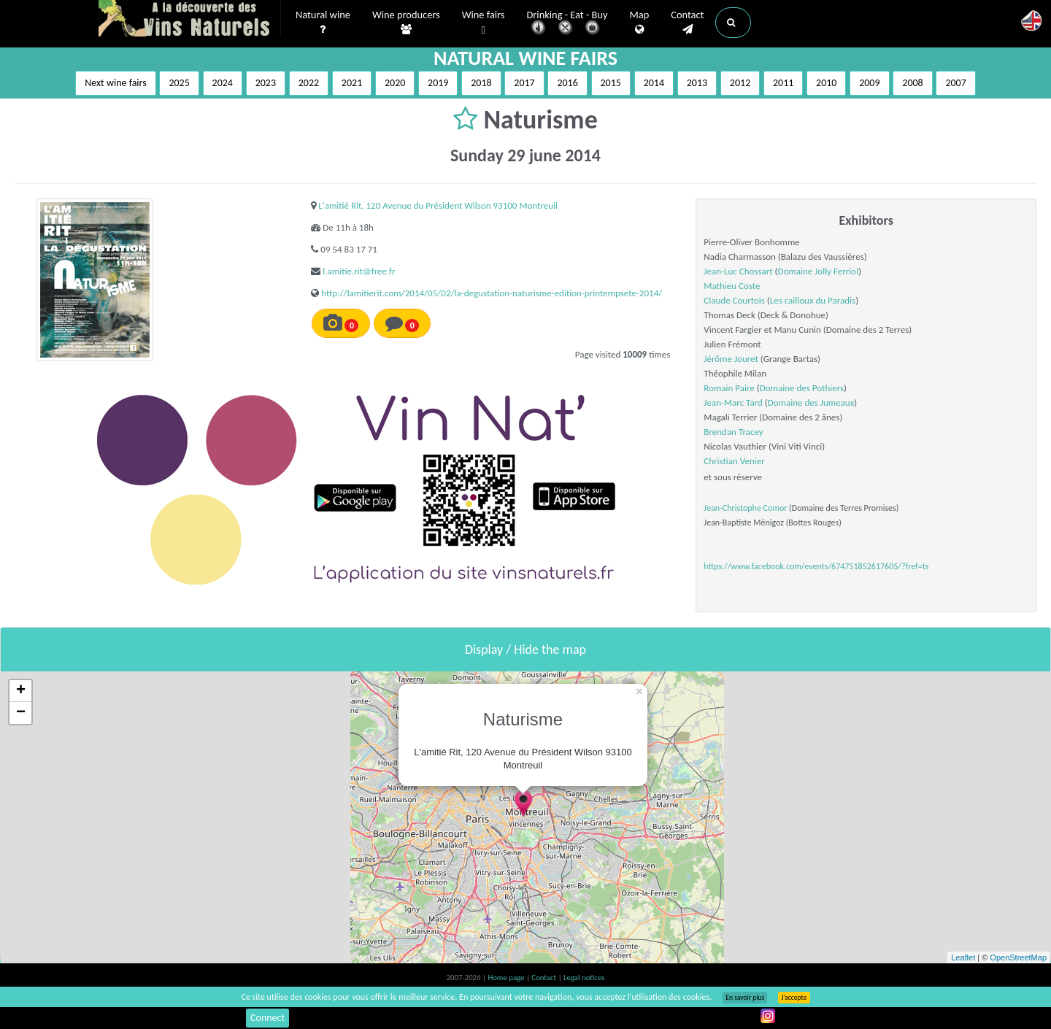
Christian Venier (734, 460)
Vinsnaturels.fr (190, 19)
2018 (481, 83)
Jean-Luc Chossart (738, 271)
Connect (267, 1017)
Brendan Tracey (733, 431)
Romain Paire (729, 387)
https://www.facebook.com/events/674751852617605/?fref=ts (816, 566)
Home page (507, 977)
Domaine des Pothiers (802, 387)
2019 (438, 83)
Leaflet (963, 957)
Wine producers (406, 22)
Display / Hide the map (525, 649)
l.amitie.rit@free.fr (359, 271)
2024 (222, 83)
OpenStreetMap (1018, 957)
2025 (179, 83)
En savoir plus (744, 997)
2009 (869, 83)
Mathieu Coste (732, 285)
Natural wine (323, 22)
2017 (524, 83)
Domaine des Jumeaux (811, 402)
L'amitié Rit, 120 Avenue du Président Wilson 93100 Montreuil (438, 205)
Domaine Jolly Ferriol (818, 271)
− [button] (21, 713)
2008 (912, 83)
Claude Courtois (734, 300)
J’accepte (793, 997)
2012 (740, 83)
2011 (783, 83)
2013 (697, 83)
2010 (826, 83)
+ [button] (21, 691)
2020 (395, 83)
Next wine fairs (116, 83)
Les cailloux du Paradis (812, 300)
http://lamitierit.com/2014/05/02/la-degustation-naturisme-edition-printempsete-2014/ (491, 293)
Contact (687, 22)
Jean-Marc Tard (733, 402)
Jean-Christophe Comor (745, 508)
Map (640, 22)
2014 (654, 83)
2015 (611, 83)
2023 (265, 83)
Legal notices (583, 977)
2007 (955, 83)
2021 (352, 83)
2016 (567, 83)
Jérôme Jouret (731, 358)
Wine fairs (483, 22)
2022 (309, 83)
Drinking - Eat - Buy (567, 23)
